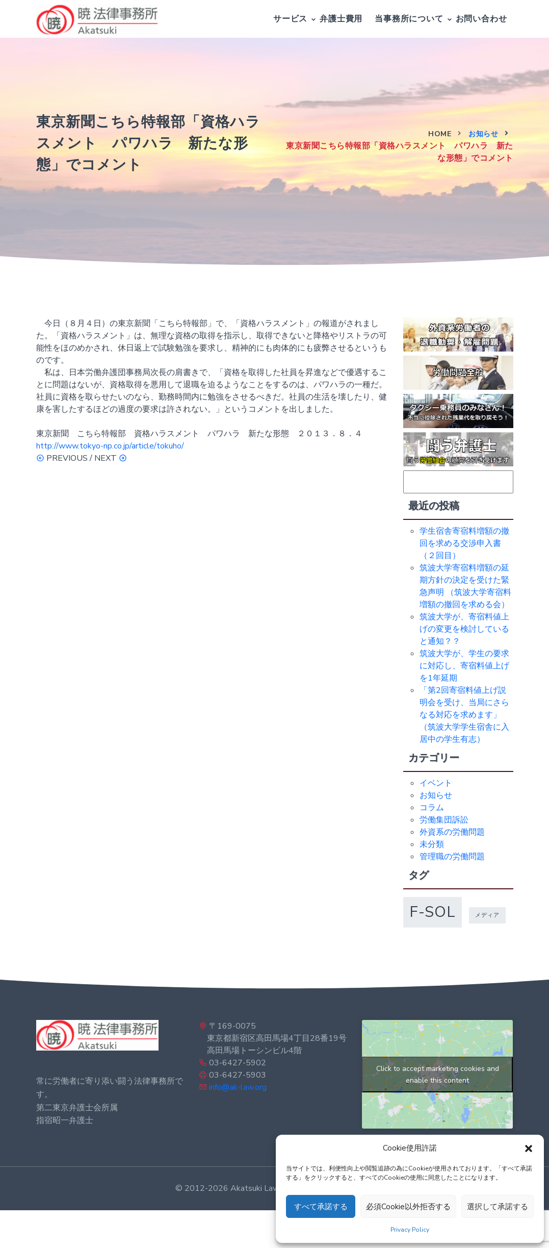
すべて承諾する (321, 1207)
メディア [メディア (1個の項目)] (487, 915)
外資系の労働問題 (452, 832)
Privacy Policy (409, 1230)
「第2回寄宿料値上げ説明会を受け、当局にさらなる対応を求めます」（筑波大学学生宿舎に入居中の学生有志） (464, 715)
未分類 (432, 844)
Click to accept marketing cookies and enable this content (437, 1074)
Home (439, 134)
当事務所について (409, 18)
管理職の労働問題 (452, 856)
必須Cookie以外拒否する (408, 1207)
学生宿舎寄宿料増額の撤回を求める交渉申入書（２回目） (464, 543)
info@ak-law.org (238, 1087)
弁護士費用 (341, 18)
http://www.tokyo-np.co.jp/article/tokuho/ (110, 446)
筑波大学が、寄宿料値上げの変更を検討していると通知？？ (464, 629)
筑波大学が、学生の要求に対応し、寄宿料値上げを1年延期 (464, 666)
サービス (290, 18)
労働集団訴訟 (444, 820)
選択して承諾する (497, 1207)
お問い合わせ (481, 18)
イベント (436, 783)
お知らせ (483, 134)
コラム (432, 807)
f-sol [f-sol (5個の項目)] (432, 912)
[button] (529, 1148)
